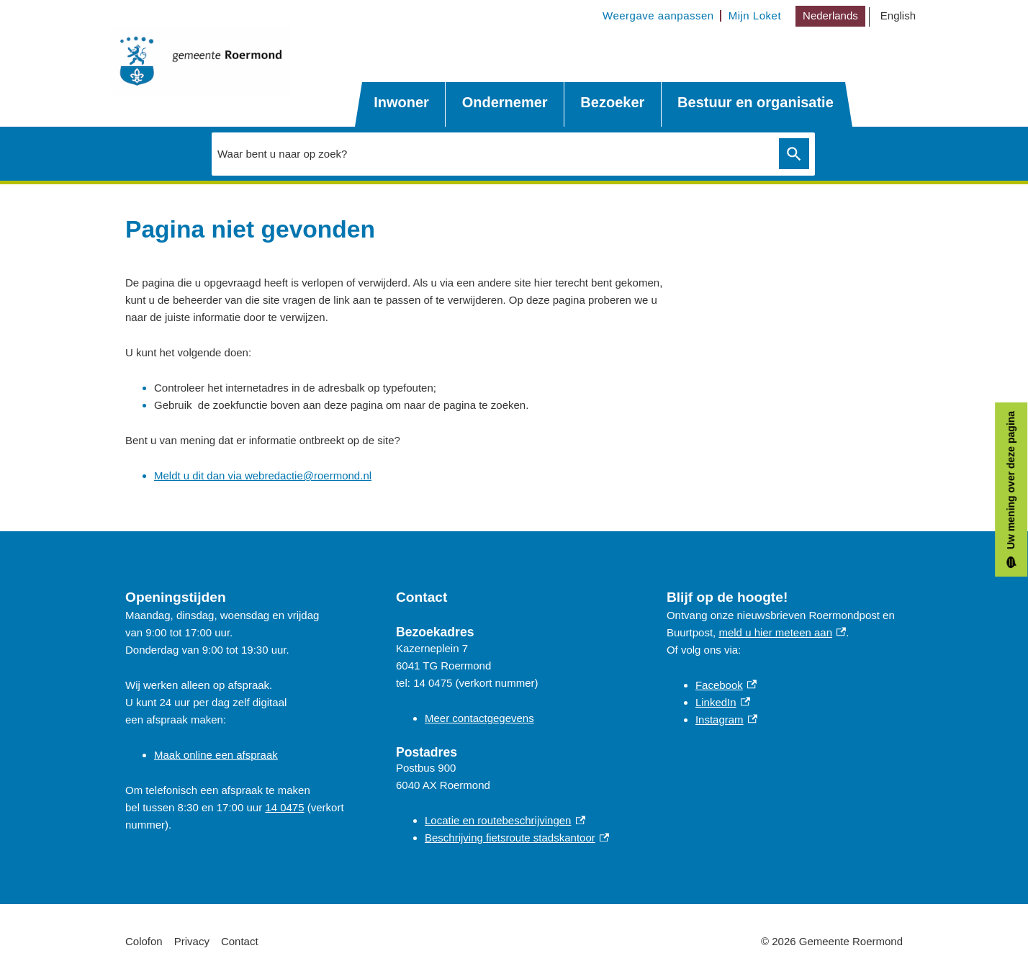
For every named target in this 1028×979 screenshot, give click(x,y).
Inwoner (401, 102)
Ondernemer (505, 102)
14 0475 (284, 807)
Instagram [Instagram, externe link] (726, 719)
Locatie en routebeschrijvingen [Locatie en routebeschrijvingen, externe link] (505, 820)
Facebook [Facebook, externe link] (726, 685)
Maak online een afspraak (216, 755)
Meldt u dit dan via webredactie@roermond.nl (262, 475)
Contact (239, 941)
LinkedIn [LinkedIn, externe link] (722, 702)
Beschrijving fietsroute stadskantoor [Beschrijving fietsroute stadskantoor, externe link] (517, 837)
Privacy (191, 941)
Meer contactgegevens (479, 718)
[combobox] (513, 154)
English (898, 15)
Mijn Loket (755, 15)
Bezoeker (612, 102)
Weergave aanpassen (658, 15)
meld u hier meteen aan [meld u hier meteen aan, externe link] (782, 632)
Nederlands (830, 15)
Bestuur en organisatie (755, 102)
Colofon (144, 941)
